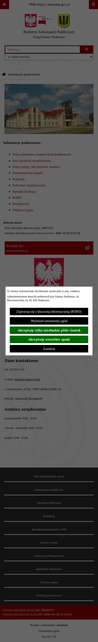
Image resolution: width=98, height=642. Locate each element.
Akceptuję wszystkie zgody (49, 339)
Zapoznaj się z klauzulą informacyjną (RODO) (49, 311)
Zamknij (49, 349)
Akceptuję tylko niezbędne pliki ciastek (49, 330)
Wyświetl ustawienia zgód (49, 321)
